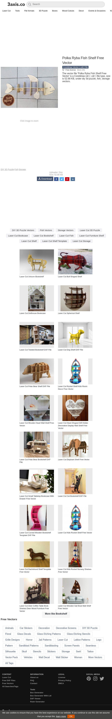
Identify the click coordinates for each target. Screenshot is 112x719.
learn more (61, 716)
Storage (22, 169)
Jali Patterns (45, 640)
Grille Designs (12, 640)
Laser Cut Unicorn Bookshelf (32, 277)
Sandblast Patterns (29, 645)
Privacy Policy (64, 680)
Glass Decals (24, 634)
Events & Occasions (97, 11)
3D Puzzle (43, 11)
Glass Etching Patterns (49, 634)
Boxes (54, 11)
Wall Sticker (62, 657)
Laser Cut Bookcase (18, 235)
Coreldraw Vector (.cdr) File (75, 67)
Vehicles (28, 657)
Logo (99, 640)
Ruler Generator (37, 702)
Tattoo (90, 651)
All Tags (9, 663)
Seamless (91, 645)
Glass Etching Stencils (78, 634)
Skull (24, 651)
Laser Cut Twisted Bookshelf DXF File (35, 350)
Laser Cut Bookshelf (43, 235)
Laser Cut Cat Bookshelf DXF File (72, 496)
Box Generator (36, 692)
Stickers (51, 651)
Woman (78, 657)
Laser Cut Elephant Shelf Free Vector (73, 459)
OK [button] (71, 716)
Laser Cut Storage (82, 241)
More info (81, 70)
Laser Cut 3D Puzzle (90, 230)
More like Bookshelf (56, 613)
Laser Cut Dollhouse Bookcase (33, 313)
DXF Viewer (35, 698)
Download (45, 178)
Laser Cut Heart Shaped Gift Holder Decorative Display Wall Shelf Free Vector (73, 425)
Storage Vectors (66, 230)
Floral (8, 634)
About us (34, 677)
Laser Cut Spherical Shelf (68, 313)
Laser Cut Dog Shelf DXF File (70, 350)
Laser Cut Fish (66, 235)
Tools (17, 11)
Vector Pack (11, 657)
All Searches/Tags (10, 686)
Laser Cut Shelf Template (54, 241)
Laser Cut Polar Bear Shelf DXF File (35, 386)
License (61, 677)
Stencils (37, 651)
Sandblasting (51, 645)
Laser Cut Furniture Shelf (91, 235)
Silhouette (10, 651)
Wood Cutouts (68, 11)
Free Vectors (8, 683)
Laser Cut (6, 11)
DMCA (61, 683)
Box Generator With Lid (40, 696)
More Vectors (95, 657)
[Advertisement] (56, 34)
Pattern (9, 645)
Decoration (44, 628)
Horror (29, 640)
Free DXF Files (8, 680)
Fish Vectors (46, 230)
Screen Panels (71, 645)
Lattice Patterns (82, 640)
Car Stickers (26, 628)
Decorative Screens (66, 628)
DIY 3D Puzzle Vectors (23, 230)
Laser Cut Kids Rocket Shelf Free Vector (75, 533)
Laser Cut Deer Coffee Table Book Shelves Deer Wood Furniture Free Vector (34, 608)
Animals (9, 628)
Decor (81, 11)
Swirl (78, 651)
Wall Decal (44, 657)
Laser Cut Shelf (28, 241)
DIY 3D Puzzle (7, 169)
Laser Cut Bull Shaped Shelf (70, 277)
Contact (33, 683)
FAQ (32, 680)
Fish (16, 169)
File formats (29, 11)
